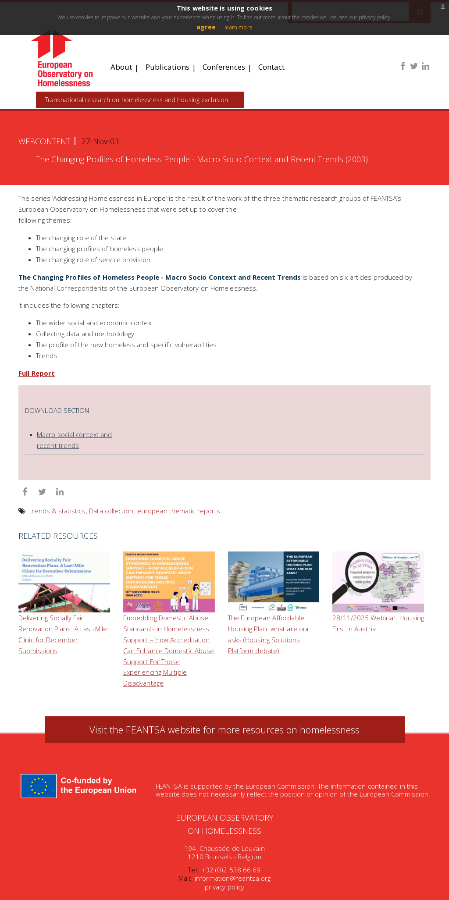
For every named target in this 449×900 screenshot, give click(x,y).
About (121, 67)
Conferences (224, 67)
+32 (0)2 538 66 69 (231, 869)
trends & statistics (57, 510)
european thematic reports (179, 510)
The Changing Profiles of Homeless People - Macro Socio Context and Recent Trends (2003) (202, 159)
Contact (271, 67)
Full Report (36, 373)
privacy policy (224, 886)
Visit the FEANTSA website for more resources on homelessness (224, 729)
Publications (167, 67)
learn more (238, 27)
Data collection (111, 510)
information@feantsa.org (233, 878)
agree (206, 27)
